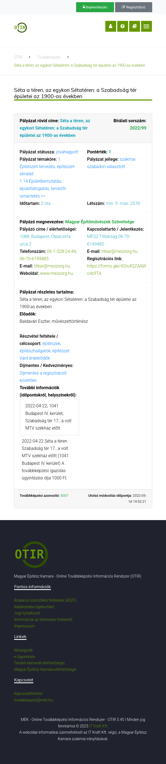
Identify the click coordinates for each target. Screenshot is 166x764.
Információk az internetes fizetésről (43, 619)
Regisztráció (133, 7)
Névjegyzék (23, 650)
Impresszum (24, 626)
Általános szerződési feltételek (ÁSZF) (45, 600)
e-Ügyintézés (24, 657)
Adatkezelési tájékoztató (34, 607)
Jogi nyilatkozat (27, 613)
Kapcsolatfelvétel (28, 693)
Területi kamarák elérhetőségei (39, 663)
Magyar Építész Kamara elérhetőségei (45, 669)
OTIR (18, 57)
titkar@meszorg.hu (52, 266)
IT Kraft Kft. (98, 726)
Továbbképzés (49, 57)
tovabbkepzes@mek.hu (33, 700)
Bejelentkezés (95, 7)
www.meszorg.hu (56, 273)
